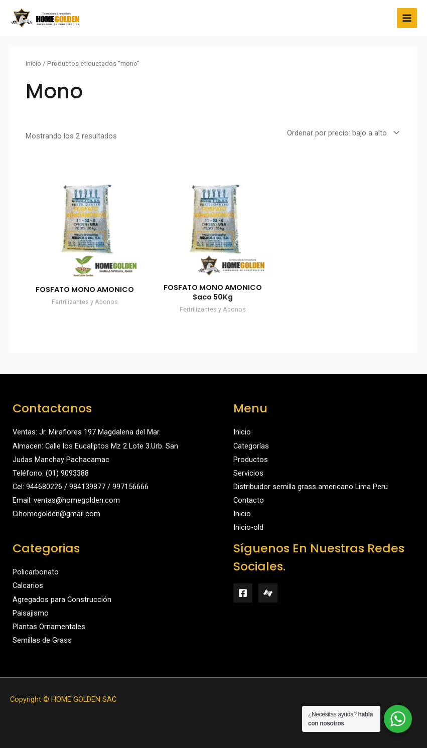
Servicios (248, 473)
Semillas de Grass (42, 640)
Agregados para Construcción (62, 599)
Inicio (33, 63)
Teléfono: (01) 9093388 (51, 473)
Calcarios (28, 585)
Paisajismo (31, 613)
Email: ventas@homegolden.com (66, 500)
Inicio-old (248, 527)
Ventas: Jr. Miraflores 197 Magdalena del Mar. (87, 431)
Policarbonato (36, 571)
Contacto (248, 500)
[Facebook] (242, 593)
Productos (250, 459)
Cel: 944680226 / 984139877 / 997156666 (81, 486)
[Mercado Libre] (267, 593)
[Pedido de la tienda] (341, 133)
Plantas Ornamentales (49, 626)
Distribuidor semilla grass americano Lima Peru (310, 486)
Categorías (251, 446)
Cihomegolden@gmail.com (56, 513)
